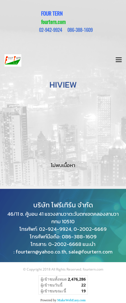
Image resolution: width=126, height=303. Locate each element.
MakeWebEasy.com (71, 300)
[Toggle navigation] (119, 60)
